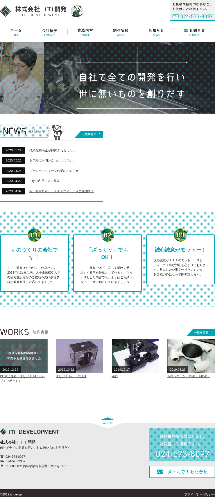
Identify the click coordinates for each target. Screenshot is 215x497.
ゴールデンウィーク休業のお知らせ (54, 170)
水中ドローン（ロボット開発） (188, 376)
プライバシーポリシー (199, 494)
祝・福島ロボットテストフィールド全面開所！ (61, 191)
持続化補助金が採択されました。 (52, 150)
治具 (115, 376)
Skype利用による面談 (44, 181)
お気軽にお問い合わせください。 (52, 160)
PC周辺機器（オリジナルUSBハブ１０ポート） (22, 378)
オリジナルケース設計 (71, 376)
